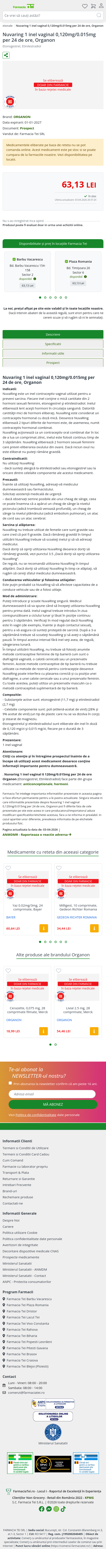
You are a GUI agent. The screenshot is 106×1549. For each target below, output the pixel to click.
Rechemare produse (18, 1197)
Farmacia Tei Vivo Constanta (26, 1323)
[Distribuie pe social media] (6, 55)
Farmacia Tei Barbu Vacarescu (27, 1299)
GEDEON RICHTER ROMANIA (77, 917)
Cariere (8, 1226)
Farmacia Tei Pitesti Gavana (25, 1348)
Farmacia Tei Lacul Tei (21, 1317)
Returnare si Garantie (19, 1179)
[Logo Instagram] (56, 1509)
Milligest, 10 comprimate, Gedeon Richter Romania (78, 907)
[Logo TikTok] (63, 1509)
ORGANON (21, 117)
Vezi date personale (44, 1115)
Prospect (27, 128)
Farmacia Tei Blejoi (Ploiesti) (25, 1366)
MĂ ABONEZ (53, 1104)
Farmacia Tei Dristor (20, 1311)
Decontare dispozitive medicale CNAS (31, 1251)
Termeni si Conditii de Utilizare (25, 1148)
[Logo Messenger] (49, 1509)
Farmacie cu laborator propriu (25, 1166)
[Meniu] (6, 6)
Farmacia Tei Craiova (20, 1360)
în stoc (92, 196)
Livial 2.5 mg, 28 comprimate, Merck (78, 1010)
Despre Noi (11, 1220)
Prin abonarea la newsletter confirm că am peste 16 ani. (55, 1084)
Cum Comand (13, 1160)
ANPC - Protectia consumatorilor (27, 1281)
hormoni (61, 784)
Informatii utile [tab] (53, 353)
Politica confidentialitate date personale (32, 1239)
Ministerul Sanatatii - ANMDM (25, 1269)
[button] (40, 297)
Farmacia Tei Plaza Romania (25, 1305)
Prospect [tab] (52, 362)
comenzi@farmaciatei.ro (26, 1392)
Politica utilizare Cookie (20, 1232)
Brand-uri (10, 1191)
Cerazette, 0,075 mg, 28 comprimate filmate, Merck (27, 1010)
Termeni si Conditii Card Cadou (26, 1154)
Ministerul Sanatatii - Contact (24, 1275)
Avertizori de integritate (20, 1245)
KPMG (89, 1498)
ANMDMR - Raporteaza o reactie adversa (37, 834)
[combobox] (53, 15)
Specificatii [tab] (53, 344)
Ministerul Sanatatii (17, 1263)
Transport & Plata (16, 1172)
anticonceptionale (38, 784)
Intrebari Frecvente (17, 1185)
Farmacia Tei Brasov (20, 1354)
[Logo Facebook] (41, 1509)
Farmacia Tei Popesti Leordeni (27, 1342)
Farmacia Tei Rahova (20, 1329)
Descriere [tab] (53, 334)
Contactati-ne (13, 1203)
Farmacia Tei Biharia (20, 1335)
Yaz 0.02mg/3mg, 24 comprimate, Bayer (27, 907)
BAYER (10, 917)
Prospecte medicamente (21, 1257)
